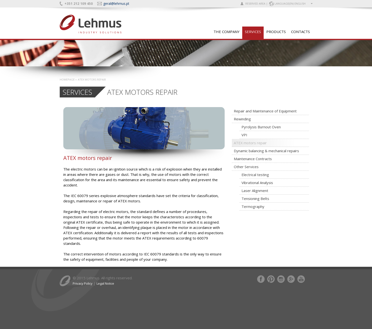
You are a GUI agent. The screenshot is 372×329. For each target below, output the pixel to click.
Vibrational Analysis (257, 182)
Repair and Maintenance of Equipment (265, 111)
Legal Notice (105, 283)
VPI (244, 134)
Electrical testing (255, 174)
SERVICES (253, 31)
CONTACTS (300, 31)
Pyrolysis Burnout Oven (261, 126)
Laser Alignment (254, 190)
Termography (252, 206)
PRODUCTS (276, 31)
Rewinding (242, 119)
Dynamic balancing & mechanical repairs (266, 150)
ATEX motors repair (250, 142)
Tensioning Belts (255, 198)
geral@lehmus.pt (116, 3)
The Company (227, 31)
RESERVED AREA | (256, 3)
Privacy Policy (82, 283)
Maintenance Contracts (253, 158)
